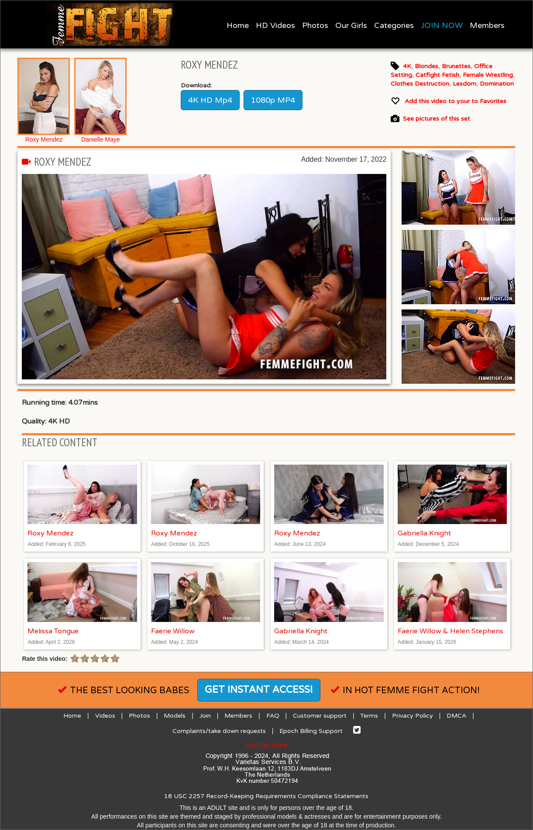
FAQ (272, 715)
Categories (394, 25)
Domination (497, 83)
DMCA (456, 715)
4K (407, 66)
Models (175, 715)
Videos (105, 715)
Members (487, 25)
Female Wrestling (488, 75)
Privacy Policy (412, 715)
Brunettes (456, 66)
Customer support (320, 715)
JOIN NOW (442, 25)
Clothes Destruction (420, 83)
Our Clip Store (266, 745)
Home (238, 25)
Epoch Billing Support (311, 731)
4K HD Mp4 (210, 100)
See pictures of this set (436, 119)
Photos (315, 25)
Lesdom (464, 83)
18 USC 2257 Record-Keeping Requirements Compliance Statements (266, 796)
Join (205, 715)
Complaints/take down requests (219, 731)
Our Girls (351, 25)
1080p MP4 (273, 100)
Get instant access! (259, 689)
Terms (369, 715)
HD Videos (275, 25)
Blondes (426, 66)
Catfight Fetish (437, 75)
